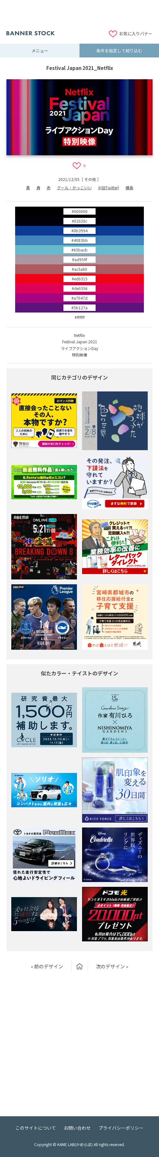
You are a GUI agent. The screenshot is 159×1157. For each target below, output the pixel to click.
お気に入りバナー (136, 33)
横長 (129, 187)
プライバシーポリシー (121, 1128)
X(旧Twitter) (108, 187)
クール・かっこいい (74, 187)
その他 (90, 179)
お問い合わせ (77, 1128)
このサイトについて (35, 1128)
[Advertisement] (79, 14)
